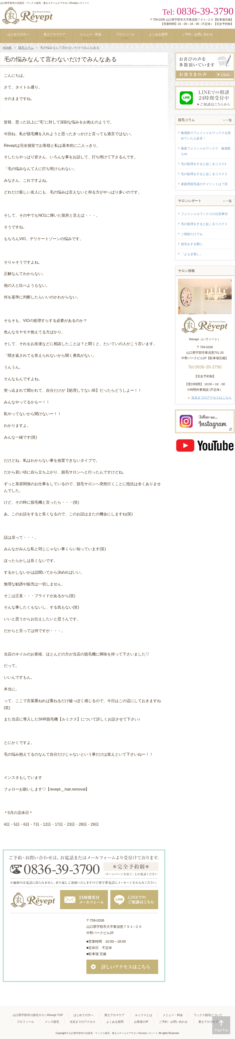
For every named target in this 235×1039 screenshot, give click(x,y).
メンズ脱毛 (52, 1021)
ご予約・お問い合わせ (173, 1021)
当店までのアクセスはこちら (211, 397)
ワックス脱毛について (208, 1015)
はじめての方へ (83, 1015)
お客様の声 (141, 1021)
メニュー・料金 (173, 1015)
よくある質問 (114, 1021)
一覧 (229, 120)
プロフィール (25, 1021)
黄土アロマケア (114, 1015)
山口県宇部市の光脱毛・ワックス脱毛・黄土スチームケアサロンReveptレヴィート (113, 1033)
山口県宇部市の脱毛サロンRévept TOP (38, 1015)
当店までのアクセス (82, 1021)
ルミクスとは (143, 1015)
